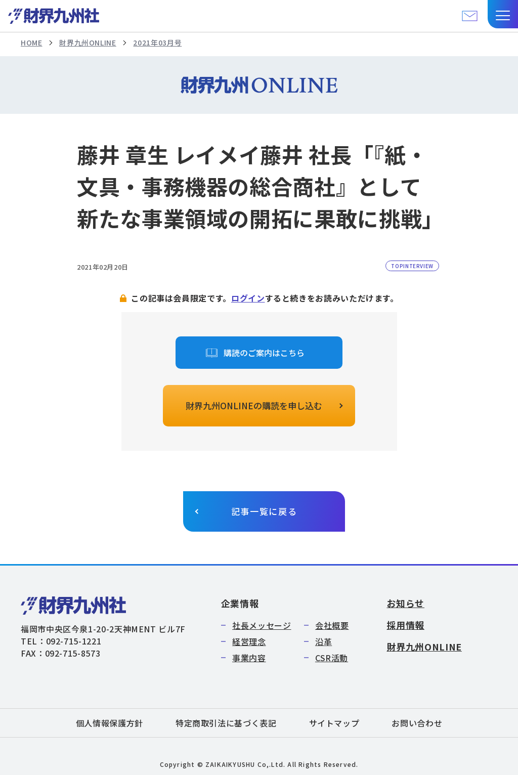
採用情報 (405, 624)
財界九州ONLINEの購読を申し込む (254, 405)
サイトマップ (334, 723)
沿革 (323, 641)
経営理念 (249, 641)
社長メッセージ (261, 625)
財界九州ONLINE (87, 42)
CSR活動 (331, 658)
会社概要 (332, 625)
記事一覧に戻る (264, 511)
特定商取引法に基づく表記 (226, 723)
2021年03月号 (157, 42)
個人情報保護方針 (109, 723)
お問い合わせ (417, 723)
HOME (31, 42)
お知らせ (405, 603)
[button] (503, 14)
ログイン (248, 298)
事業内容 (249, 658)
